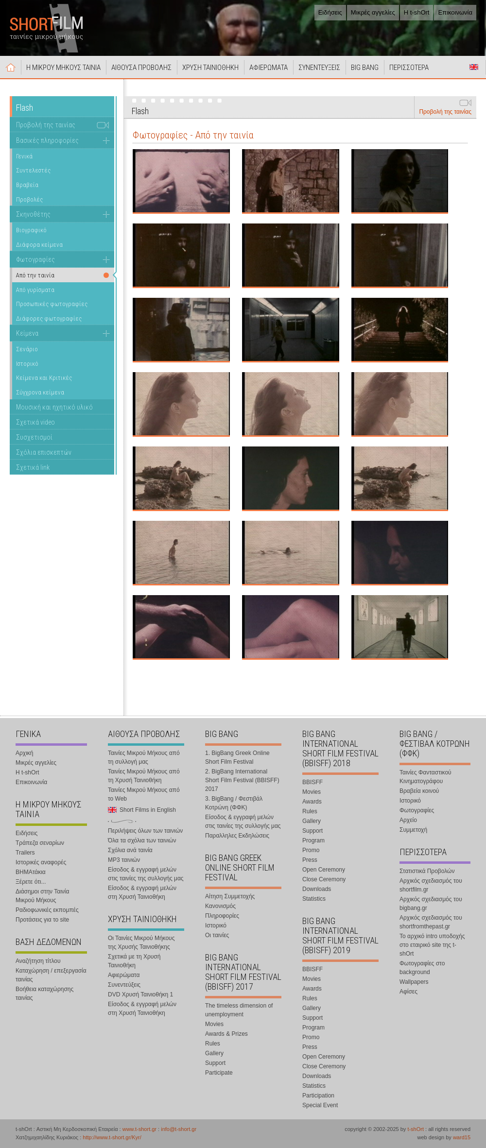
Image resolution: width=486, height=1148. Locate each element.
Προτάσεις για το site (42, 919)
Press (309, 860)
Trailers (25, 852)
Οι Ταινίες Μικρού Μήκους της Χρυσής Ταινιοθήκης (141, 942)
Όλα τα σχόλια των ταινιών (142, 840)
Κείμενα (27, 333)
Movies (214, 1024)
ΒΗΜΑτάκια (31, 872)
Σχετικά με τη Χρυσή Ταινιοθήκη (134, 961)
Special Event (320, 1105)
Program (313, 840)
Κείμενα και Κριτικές (44, 377)
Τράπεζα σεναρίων (40, 843)
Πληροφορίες (222, 915)
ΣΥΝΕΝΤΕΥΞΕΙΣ (319, 67)
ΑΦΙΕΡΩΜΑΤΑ (268, 67)
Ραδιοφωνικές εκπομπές (47, 910)
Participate (219, 1072)
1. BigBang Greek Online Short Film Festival (237, 757)
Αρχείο (408, 820)
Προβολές (29, 199)
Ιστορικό (27, 363)
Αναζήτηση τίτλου (38, 961)
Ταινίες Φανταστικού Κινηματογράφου (425, 777)
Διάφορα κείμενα (39, 244)
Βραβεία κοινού (419, 791)
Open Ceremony (323, 869)
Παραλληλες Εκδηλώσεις (237, 835)
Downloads (316, 889)
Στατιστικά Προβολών (426, 871)
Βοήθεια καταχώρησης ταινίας (44, 993)
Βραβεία (27, 184)
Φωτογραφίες (35, 259)
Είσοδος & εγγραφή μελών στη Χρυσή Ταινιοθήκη (142, 892)
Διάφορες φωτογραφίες (49, 318)
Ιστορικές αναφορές (41, 862)
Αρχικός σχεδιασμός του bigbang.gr (430, 903)
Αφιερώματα (123, 975)
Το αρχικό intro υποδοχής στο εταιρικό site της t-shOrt (432, 945)
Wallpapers (414, 981)
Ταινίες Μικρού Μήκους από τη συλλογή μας (144, 757)
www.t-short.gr (139, 1129)
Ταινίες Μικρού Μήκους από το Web (144, 794)
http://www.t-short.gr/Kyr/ (112, 1137)
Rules (212, 1043)
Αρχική (10, 67)
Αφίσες (408, 991)
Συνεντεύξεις (124, 984)
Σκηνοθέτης (33, 214)
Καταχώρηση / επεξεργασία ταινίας (51, 975)
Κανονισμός (220, 906)
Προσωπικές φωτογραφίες (51, 304)
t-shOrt (415, 1129)
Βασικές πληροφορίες (47, 140)
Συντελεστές (33, 170)
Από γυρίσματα (35, 289)
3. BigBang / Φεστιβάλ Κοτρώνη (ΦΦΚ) (233, 803)
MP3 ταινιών (124, 860)
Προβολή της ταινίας (445, 111)
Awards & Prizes (226, 1033)
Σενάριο (27, 349)
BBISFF (312, 782)
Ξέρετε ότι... (31, 881)
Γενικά (24, 156)
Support (215, 1063)
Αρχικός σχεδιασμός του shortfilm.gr (430, 885)
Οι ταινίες (217, 935)
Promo (310, 850)
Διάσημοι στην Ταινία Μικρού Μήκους (42, 896)
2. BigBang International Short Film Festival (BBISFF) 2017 (242, 780)
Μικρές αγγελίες (373, 12)
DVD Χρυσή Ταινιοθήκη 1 (140, 994)
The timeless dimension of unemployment (239, 1010)
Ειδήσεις (330, 12)
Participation (318, 1095)
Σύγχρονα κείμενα (40, 392)
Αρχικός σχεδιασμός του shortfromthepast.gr (430, 922)
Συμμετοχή (413, 829)
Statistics (314, 898)
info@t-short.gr (178, 1129)
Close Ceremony (324, 879)
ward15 (461, 1137)
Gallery (214, 1053)
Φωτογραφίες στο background (422, 968)
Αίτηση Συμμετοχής (230, 896)
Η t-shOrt (417, 12)
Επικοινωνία (455, 12)
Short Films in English (474, 67)
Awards (312, 801)
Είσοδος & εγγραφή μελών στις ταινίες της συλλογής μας (146, 874)
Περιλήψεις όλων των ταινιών (145, 830)
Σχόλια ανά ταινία (130, 850)
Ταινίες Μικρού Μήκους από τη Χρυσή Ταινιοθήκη (144, 776)
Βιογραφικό (31, 230)
